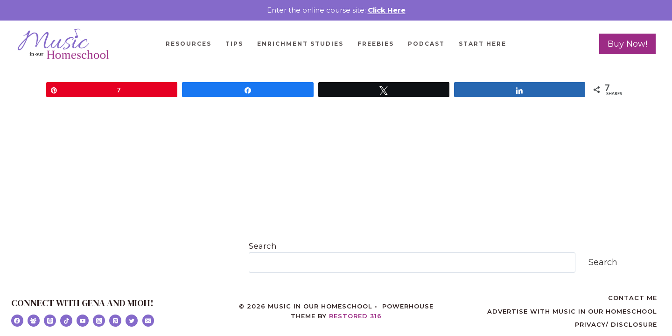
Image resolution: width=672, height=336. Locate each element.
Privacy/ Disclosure (616, 324)
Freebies (375, 43)
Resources (188, 43)
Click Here (387, 10)
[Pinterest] (115, 321)
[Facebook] (17, 321)
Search (263, 246)
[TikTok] (66, 321)
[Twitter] (132, 321)
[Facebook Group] (34, 321)
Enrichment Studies (300, 43)
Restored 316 (355, 316)
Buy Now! (627, 44)
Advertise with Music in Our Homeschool (572, 311)
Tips (234, 43)
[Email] (148, 321)
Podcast (426, 43)
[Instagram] (99, 321)
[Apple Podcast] (50, 321)
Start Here (482, 43)
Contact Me (632, 297)
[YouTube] (83, 321)
